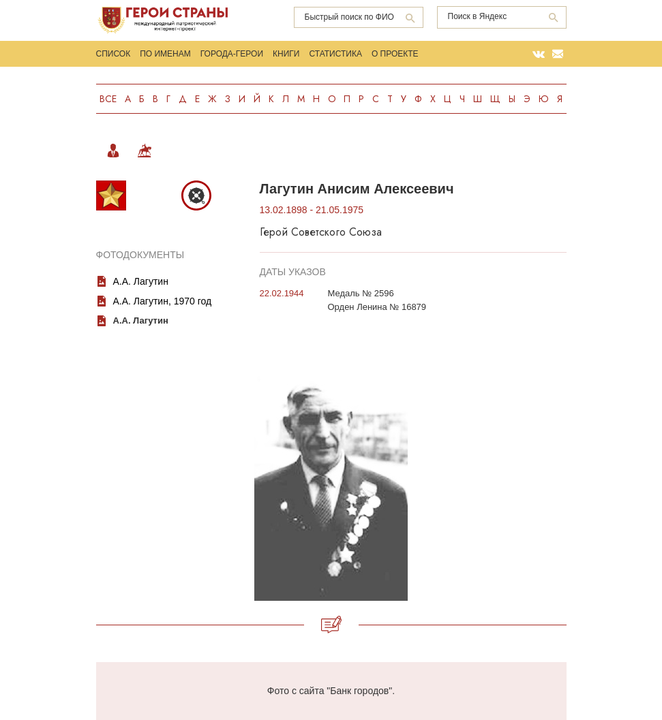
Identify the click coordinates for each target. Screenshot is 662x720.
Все (108, 99)
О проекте (395, 54)
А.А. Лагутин (140, 281)
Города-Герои (231, 54)
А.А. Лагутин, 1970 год (162, 301)
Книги (286, 54)
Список (113, 54)
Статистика (335, 54)
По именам (165, 54)
